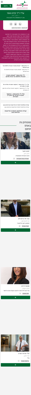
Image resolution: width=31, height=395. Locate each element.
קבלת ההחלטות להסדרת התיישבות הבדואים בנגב (15, 111)
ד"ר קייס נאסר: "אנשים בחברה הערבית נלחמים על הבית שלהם (15, 75)
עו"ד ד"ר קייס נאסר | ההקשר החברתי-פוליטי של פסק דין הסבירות (15, 95)
